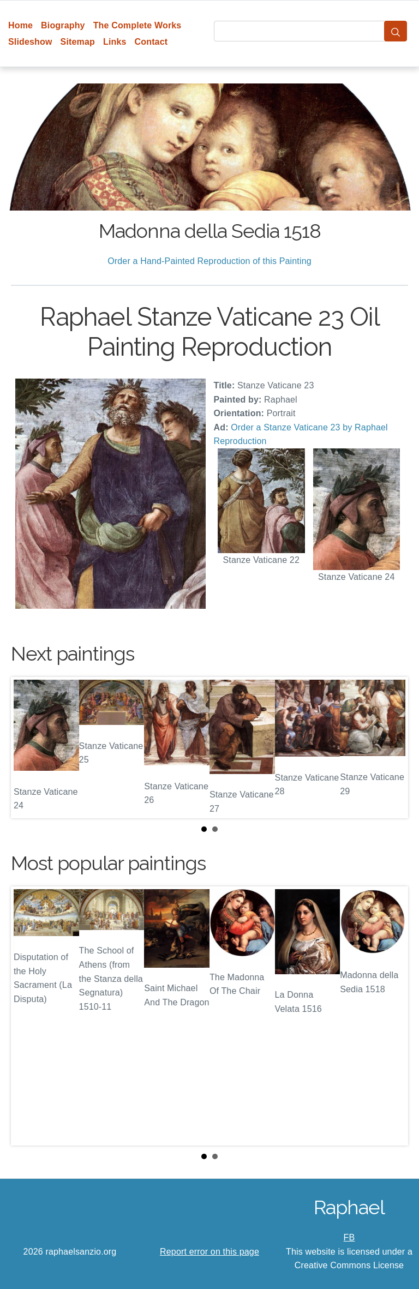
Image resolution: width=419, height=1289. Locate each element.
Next (391, 748)
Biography (63, 25)
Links (115, 41)
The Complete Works (137, 25)
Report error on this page (209, 1251)
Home (20, 25)
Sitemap (78, 41)
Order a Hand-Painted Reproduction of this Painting (209, 261)
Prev (28, 748)
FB (349, 1237)
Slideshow (30, 41)
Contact (151, 41)
